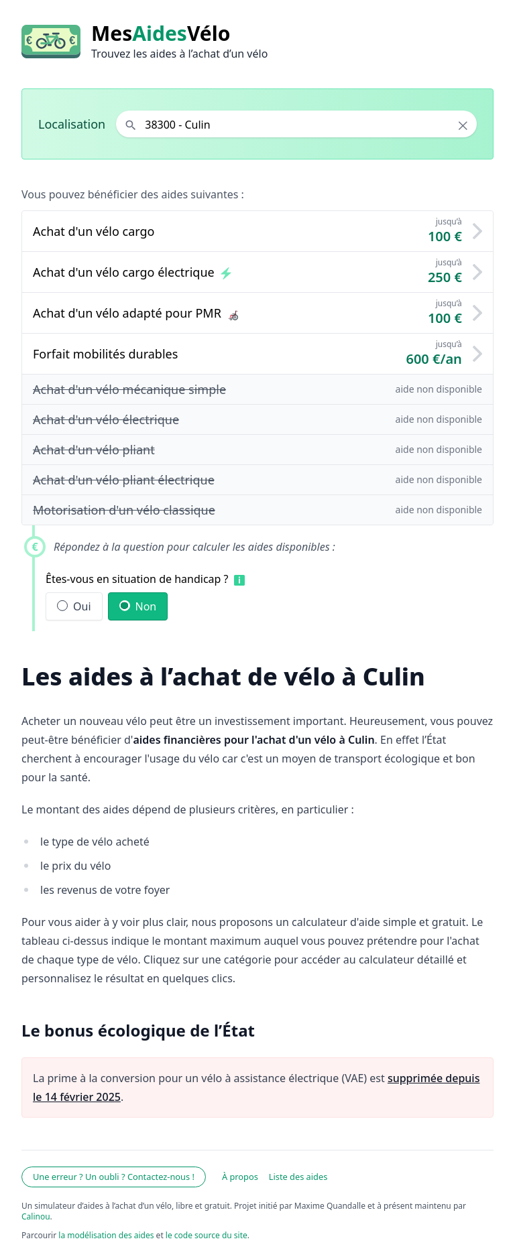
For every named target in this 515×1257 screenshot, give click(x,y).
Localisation (71, 124)
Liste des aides (298, 1177)
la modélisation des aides (106, 1235)
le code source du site (206, 1235)
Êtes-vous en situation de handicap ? (137, 579)
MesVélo (160, 33)
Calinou (35, 1216)
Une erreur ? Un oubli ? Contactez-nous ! (113, 1177)
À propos (240, 1177)
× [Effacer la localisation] (463, 125)
